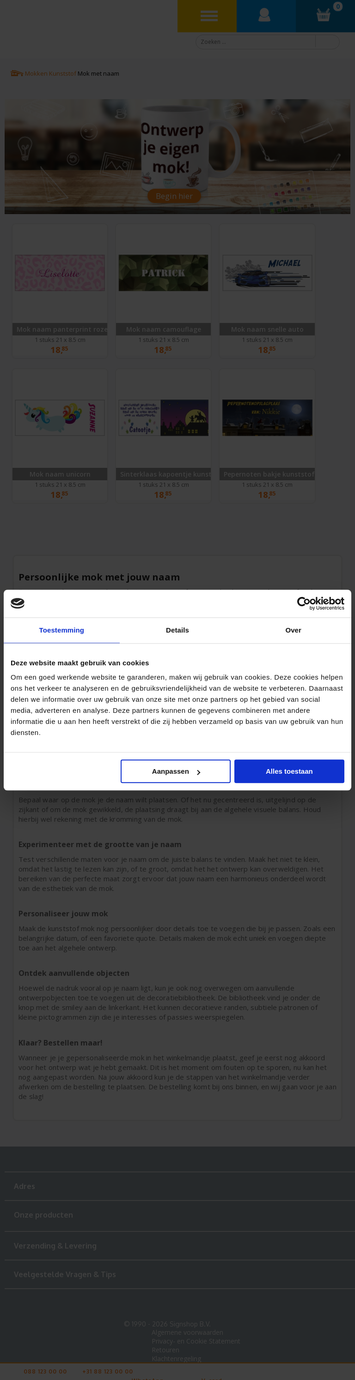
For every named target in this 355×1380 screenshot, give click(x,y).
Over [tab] (293, 630)
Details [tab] (177, 630)
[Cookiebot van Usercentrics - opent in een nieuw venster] (303, 603)
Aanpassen (176, 771)
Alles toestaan (289, 771)
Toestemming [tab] (62, 630)
